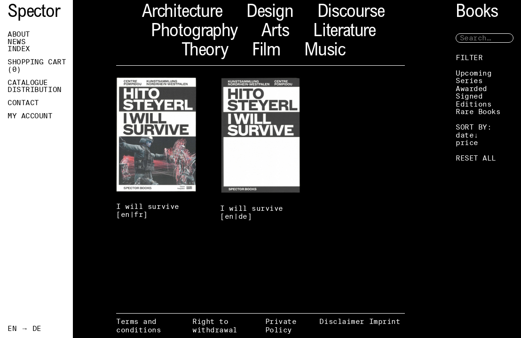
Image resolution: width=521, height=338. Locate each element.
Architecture (182, 13)
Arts (275, 32)
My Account (30, 116)
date (465, 135)
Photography (194, 32)
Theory (205, 51)
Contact (23, 103)
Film (266, 51)
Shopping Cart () (37, 65)
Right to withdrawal (214, 325)
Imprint (385, 321)
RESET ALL (476, 158)
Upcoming (473, 73)
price (467, 142)
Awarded (471, 88)
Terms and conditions (138, 325)
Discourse (351, 13)
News (16, 42)
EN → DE (24, 328)
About (19, 34)
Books (477, 13)
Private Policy (281, 325)
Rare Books (478, 111)
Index (19, 49)
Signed (469, 96)
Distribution (35, 89)
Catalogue (28, 82)
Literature (344, 32)
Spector (34, 13)
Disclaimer (341, 321)
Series (469, 80)
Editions (473, 104)
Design (269, 13)
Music (324, 51)
